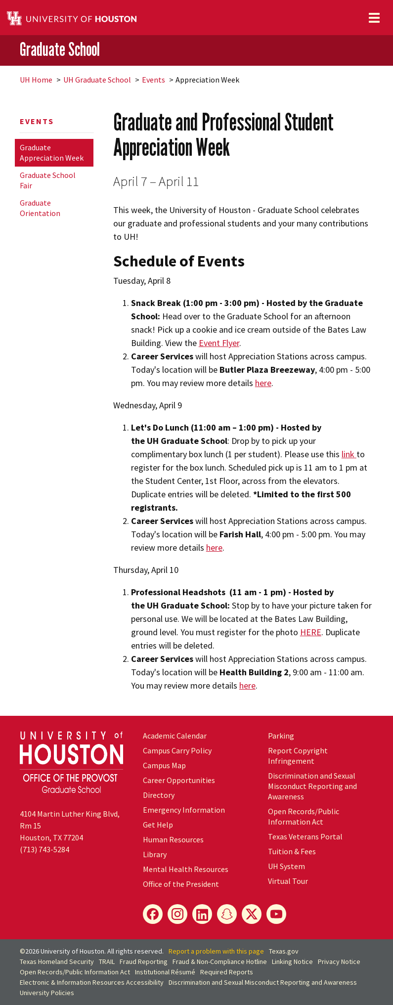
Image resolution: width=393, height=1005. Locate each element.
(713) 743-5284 (44, 849)
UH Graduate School (97, 80)
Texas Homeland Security (57, 961)
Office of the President (181, 884)
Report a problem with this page (216, 951)
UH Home (36, 80)
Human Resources (173, 839)
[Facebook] (153, 914)
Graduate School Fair (48, 180)
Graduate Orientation (40, 208)
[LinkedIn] (202, 914)
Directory (159, 795)
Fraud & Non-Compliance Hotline (220, 961)
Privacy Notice (339, 961)
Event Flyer (219, 343)
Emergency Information (184, 810)
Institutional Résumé (165, 971)
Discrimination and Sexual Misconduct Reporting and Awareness (312, 786)
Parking (281, 736)
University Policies (47, 992)
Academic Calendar (175, 736)
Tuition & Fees (292, 851)
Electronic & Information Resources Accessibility (92, 982)
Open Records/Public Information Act (303, 816)
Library (155, 854)
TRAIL (107, 961)
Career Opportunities (179, 780)
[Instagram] (177, 914)
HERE (310, 632)
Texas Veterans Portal (305, 836)
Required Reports (226, 971)
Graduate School (60, 50)
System (286, 866)
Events (153, 80)
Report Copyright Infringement (298, 755)
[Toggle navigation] (374, 18)
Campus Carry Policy (177, 750)
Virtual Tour (288, 881)
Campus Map (164, 765)
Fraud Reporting (144, 961)
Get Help (158, 825)
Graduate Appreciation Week (52, 152)
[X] (252, 914)
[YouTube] (276, 914)
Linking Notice (292, 961)
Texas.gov (284, 951)
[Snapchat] (227, 914)
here (263, 383)
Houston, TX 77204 (51, 837)
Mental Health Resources (185, 869)
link (348, 454)
